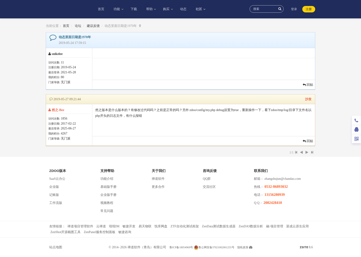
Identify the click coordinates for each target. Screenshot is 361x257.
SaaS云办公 (57, 178)
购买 (166, 9)
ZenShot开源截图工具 (65, 232)
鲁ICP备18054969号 (181, 247)
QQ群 (207, 178)
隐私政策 (242, 247)
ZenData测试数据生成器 (219, 226)
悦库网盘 (160, 226)
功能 (117, 9)
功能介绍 (106, 178)
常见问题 (106, 211)
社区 (199, 9)
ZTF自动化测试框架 (185, 226)
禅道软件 (158, 178)
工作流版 (55, 203)
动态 (183, 9)
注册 (309, 9)
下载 (134, 9)
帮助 (150, 9)
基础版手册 (108, 186)
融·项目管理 (274, 226)
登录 (294, 9)
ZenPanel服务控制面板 (99, 232)
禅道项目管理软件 (80, 226)
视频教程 (106, 203)
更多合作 (158, 186)
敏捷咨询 (124, 232)
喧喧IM (114, 226)
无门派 (65, 82)
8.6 (306, 248)
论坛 (78, 26)
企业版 (54, 186)
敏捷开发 (128, 226)
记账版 (54, 195)
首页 (101, 9)
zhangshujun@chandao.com (283, 178)
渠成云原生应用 (297, 226)
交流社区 (209, 186)
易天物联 (145, 226)
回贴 (308, 84)
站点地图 (55, 247)
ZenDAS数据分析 (251, 226)
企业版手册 (108, 195)
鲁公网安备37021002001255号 (214, 247)
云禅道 (101, 226)
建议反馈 (93, 26)
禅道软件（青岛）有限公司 (147, 247)
